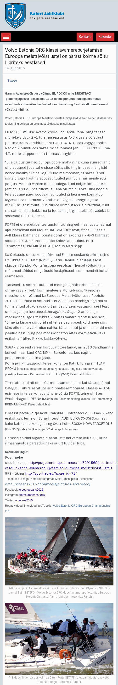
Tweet (12, 81)
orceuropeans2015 (31, 489)
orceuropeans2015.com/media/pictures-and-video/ (47, 484)
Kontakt (85, 37)
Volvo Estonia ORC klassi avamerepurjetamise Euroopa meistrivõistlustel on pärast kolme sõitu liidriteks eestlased (56, 56)
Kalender (105, 37)
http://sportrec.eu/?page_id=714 (51, 473)
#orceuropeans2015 (32, 495)
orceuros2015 (24, 500)
